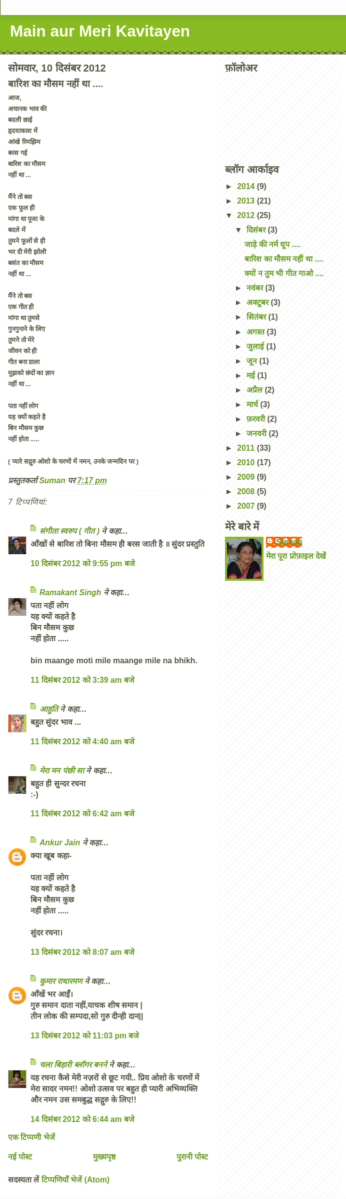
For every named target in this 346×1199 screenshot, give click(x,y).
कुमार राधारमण (61, 981)
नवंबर (255, 288)
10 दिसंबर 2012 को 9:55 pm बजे (82, 563)
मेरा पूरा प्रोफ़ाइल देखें (296, 556)
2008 (246, 491)
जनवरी (257, 433)
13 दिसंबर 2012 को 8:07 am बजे (82, 952)
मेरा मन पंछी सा (62, 770)
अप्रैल (255, 390)
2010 (246, 462)
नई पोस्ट (20, 1156)
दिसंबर (257, 230)
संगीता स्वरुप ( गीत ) (70, 531)
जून (252, 361)
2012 (246, 215)
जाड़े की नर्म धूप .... (272, 244)
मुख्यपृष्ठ (104, 1156)
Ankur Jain (60, 842)
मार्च (253, 404)
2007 (246, 506)
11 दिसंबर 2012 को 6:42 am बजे (82, 813)
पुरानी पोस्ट (192, 1156)
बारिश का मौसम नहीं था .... (283, 259)
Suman (289, 542)
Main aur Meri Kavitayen (100, 31)
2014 (246, 186)
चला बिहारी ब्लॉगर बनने (73, 1064)
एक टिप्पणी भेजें (31, 1137)
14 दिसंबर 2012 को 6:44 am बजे (82, 1119)
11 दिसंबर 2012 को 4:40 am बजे (82, 741)
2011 (246, 448)
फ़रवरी (256, 419)
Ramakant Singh (70, 592)
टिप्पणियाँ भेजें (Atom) (76, 1179)
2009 (246, 477)
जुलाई (256, 346)
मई (251, 375)
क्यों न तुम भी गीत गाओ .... (284, 273)
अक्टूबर (258, 302)
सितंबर (257, 317)
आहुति (49, 709)
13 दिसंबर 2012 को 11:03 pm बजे (84, 1035)
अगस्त (256, 332)
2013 (246, 201)
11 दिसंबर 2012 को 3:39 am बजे (82, 680)
